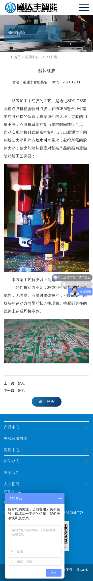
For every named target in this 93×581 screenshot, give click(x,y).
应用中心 (32, 57)
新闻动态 (12, 461)
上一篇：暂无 (14, 383)
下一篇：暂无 (14, 391)
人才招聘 (12, 484)
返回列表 (47, 401)
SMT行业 (50, 57)
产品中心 (12, 427)
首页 (17, 57)
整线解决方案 (16, 438)
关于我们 (12, 472)
